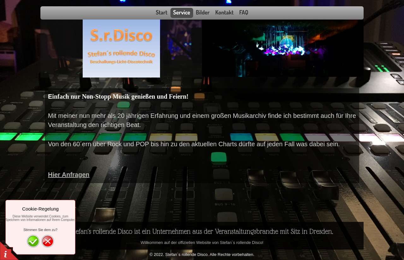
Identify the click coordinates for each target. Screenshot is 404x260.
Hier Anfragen (69, 174)
